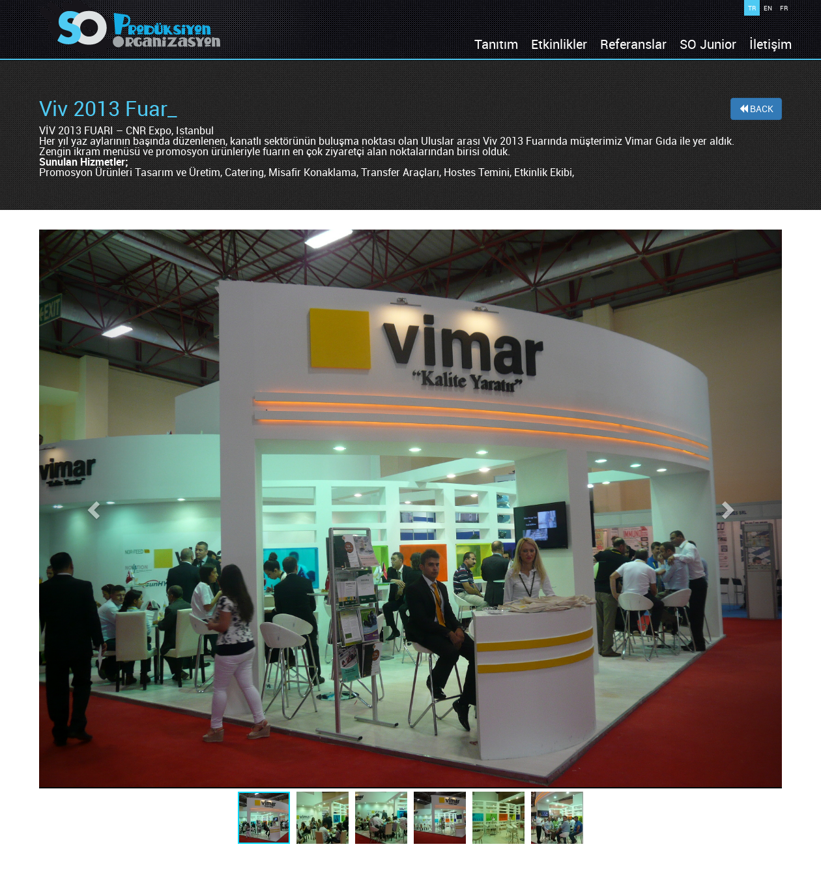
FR (784, 7)
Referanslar (633, 44)
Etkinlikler (559, 44)
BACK (756, 108)
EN (768, 7)
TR (752, 7)
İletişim (770, 44)
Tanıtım (496, 44)
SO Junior (708, 44)
